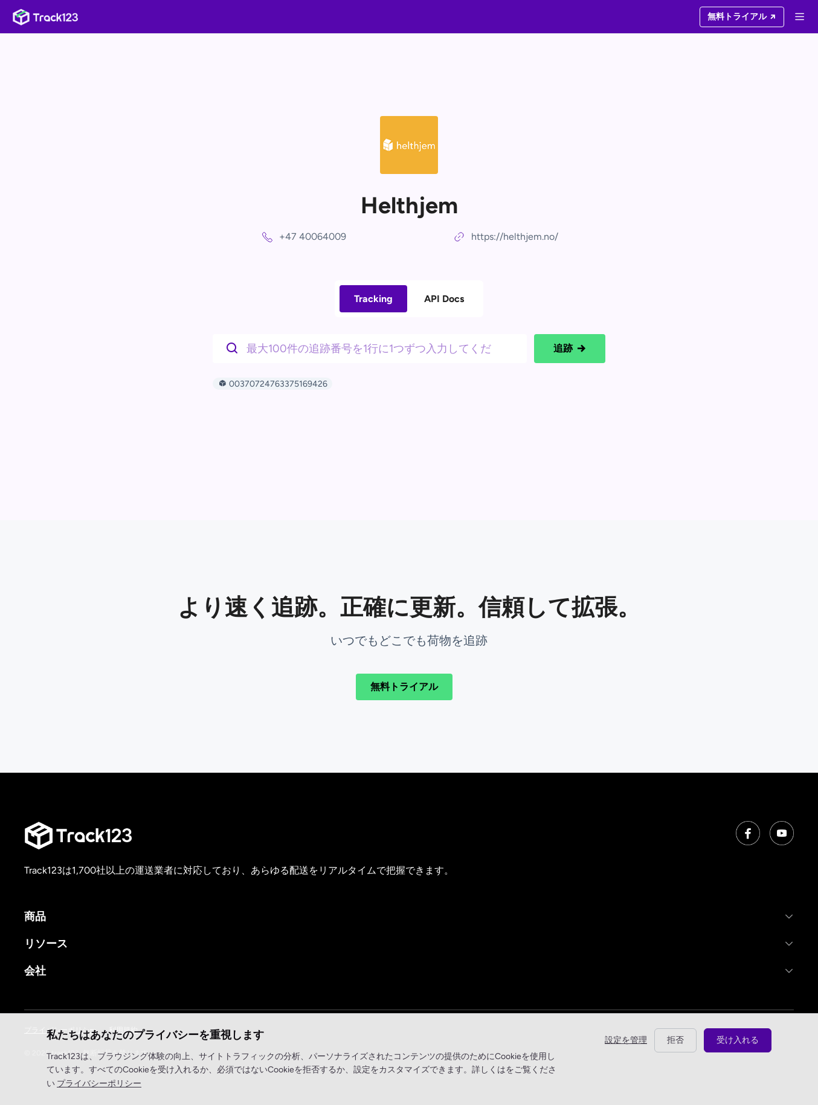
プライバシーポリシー (99, 1083)
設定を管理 (626, 1040)
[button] (409, 916)
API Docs (444, 298)
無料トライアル (404, 686)
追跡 (569, 348)
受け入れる (738, 1040)
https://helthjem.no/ (514, 236)
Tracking (373, 298)
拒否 (675, 1040)
